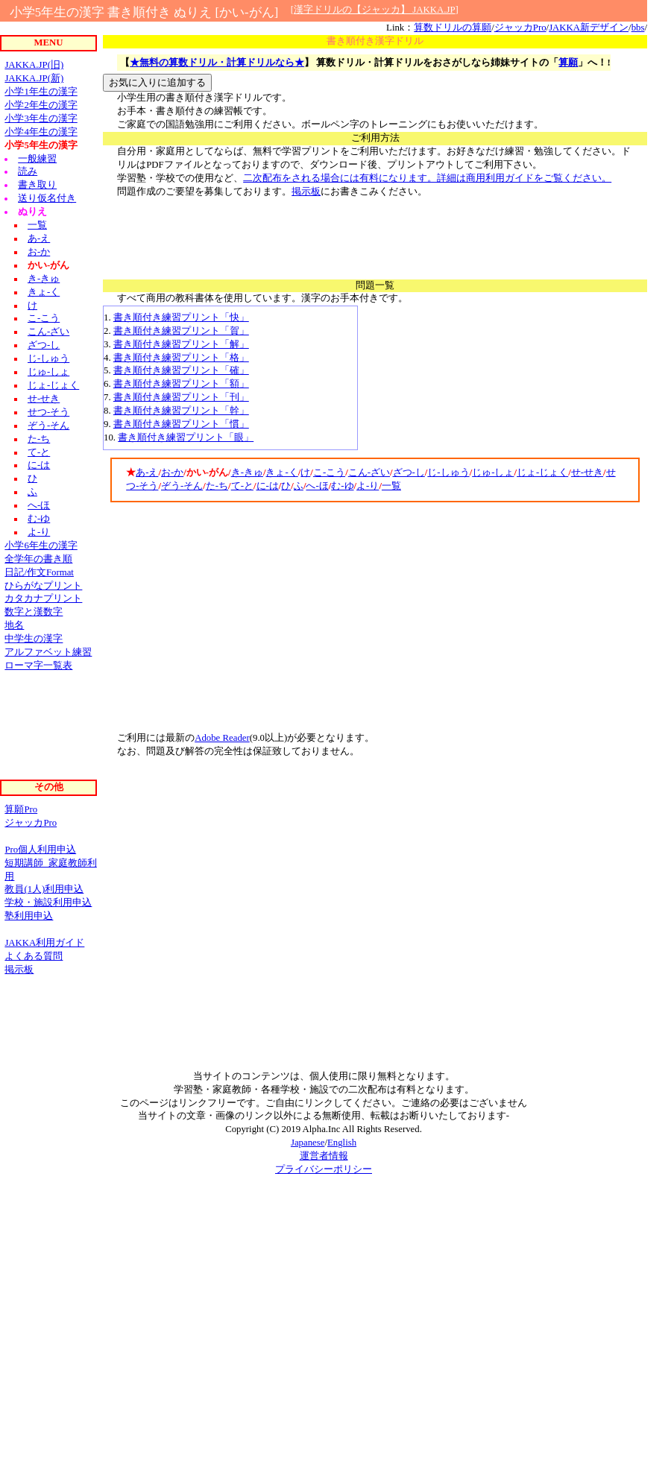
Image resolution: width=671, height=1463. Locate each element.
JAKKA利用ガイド (44, 943)
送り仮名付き (47, 198)
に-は (267, 486)
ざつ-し (409, 472)
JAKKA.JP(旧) (33, 65)
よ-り (367, 486)
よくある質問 (33, 956)
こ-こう (329, 472)
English (341, 1142)
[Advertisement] (375, 232)
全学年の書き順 (38, 559)
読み (27, 171)
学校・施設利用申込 (48, 902)
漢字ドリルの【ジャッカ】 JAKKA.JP (374, 9)
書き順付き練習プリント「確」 (181, 370)
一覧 (391, 486)
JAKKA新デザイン (589, 27)
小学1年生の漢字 (40, 91)
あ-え (147, 472)
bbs (638, 27)
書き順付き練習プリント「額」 (181, 384)
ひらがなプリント (43, 586)
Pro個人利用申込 (40, 849)
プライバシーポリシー (323, 1169)
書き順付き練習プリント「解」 (181, 344)
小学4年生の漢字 (40, 132)
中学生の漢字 (33, 638)
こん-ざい (369, 472)
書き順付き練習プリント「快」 (181, 317)
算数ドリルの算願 (452, 27)
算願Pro (20, 809)
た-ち (217, 486)
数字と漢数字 (33, 612)
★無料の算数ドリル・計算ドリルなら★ (217, 62)
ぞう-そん (182, 486)
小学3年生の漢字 (40, 118)
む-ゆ (342, 486)
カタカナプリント (43, 598)
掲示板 (306, 191)
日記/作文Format (39, 572)
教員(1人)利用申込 (44, 889)
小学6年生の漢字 (40, 545)
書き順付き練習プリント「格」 (181, 358)
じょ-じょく (542, 472)
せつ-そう (48, 412)
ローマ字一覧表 (38, 665)
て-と (242, 486)
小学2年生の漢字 (40, 105)
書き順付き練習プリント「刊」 (181, 397)
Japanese (307, 1142)
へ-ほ (317, 486)
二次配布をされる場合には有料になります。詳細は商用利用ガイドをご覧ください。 (427, 178)
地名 (14, 625)
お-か (172, 472)
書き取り (37, 185)
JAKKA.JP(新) (33, 78)
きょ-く (281, 472)
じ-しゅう (448, 472)
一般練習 (37, 159)
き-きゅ (247, 472)
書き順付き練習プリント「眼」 (185, 437)
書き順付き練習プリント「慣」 (181, 424)
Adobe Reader (222, 738)
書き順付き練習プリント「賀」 (181, 331)
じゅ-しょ (493, 472)
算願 (568, 62)
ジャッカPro (520, 27)
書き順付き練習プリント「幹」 (181, 410)
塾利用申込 (28, 916)
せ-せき (587, 472)
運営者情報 (324, 1156)
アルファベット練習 (48, 652)
